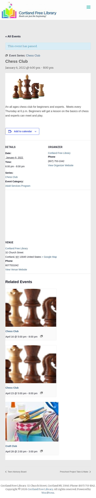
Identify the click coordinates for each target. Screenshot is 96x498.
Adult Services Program (17, 185)
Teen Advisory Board (16, 472)
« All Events (13, 36)
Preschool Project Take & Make (74, 472)
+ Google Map (49, 257)
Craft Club (11, 446)
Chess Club (11, 177)
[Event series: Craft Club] (41, 451)
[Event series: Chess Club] (41, 336)
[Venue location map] (48, 214)
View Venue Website (16, 269)
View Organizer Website (61, 165)
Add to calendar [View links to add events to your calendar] (23, 131)
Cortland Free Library (59, 153)
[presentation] (30, 308)
